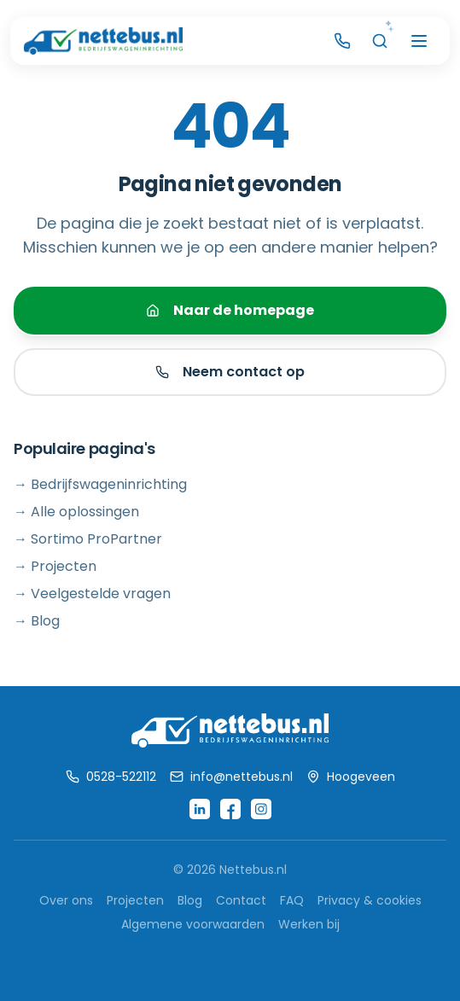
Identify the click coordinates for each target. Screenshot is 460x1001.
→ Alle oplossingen (76, 511)
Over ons (66, 900)
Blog (190, 900)
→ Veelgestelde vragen (92, 593)
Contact (241, 900)
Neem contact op (230, 371)
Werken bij (309, 924)
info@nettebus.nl (231, 776)
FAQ (292, 900)
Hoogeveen (350, 776)
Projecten (135, 900)
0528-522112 (111, 776)
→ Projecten (55, 566)
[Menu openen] (419, 41)
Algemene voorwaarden (193, 924)
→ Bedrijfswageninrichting (100, 484)
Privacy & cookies (369, 900)
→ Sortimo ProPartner (88, 539)
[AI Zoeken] (379, 41)
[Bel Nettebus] (342, 41)
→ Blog (37, 621)
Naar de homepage (230, 310)
